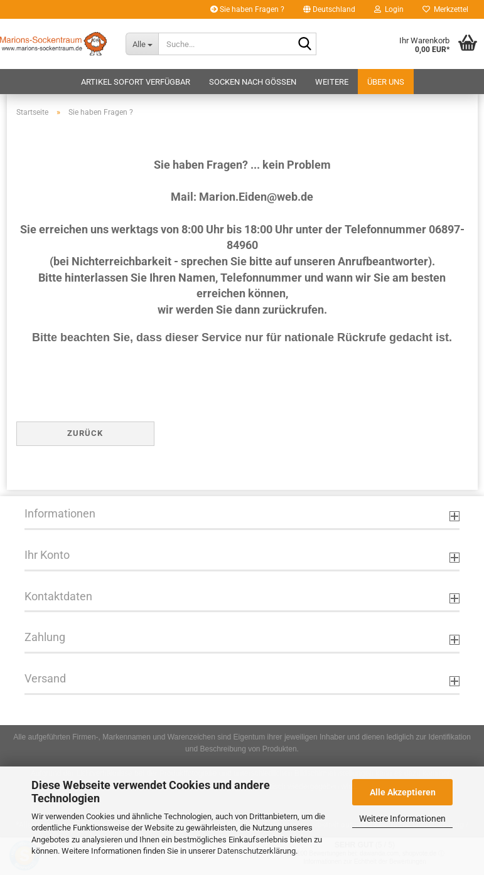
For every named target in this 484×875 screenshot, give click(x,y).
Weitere (331, 82)
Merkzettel (445, 9)
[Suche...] (142, 44)
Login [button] (389, 9)
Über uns (385, 82)
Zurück (85, 433)
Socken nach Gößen (252, 82)
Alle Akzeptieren (403, 792)
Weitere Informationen (402, 819)
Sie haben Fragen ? (247, 9)
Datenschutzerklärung (256, 851)
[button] (329, 9)
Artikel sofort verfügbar (135, 82)
